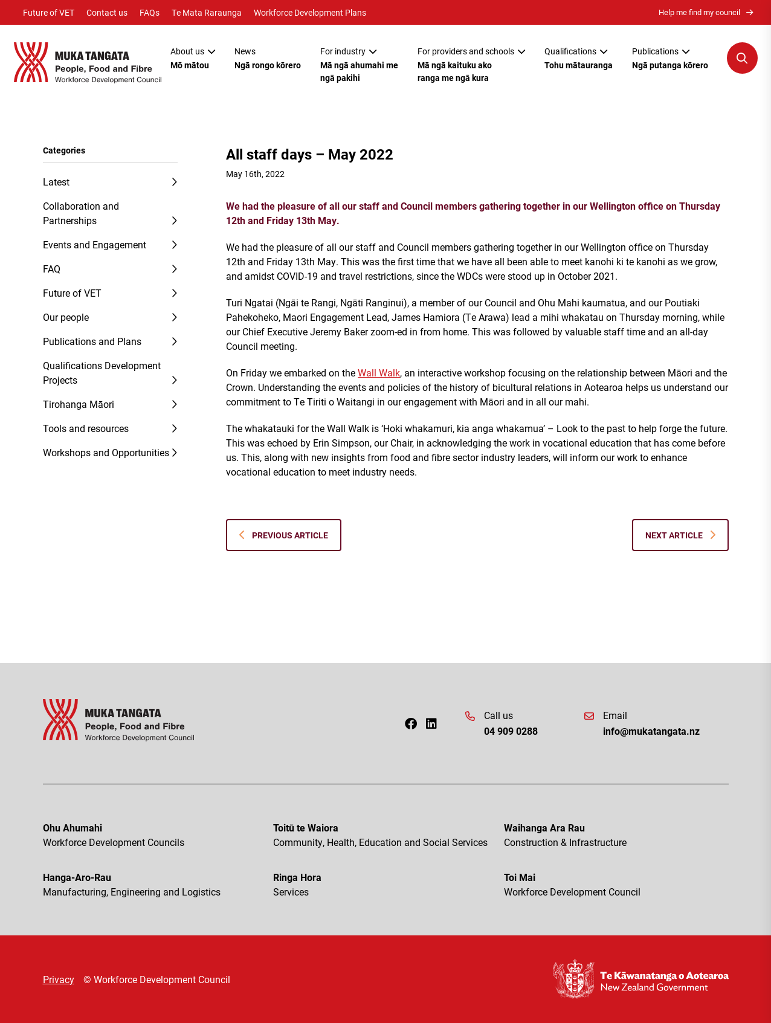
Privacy (58, 979)
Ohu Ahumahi (155, 835)
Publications (670, 58)
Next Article (680, 535)
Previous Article (283, 535)
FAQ (51, 268)
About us (192, 58)
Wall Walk (379, 372)
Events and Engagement (94, 244)
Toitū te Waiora (385, 835)
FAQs (150, 12)
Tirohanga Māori (78, 404)
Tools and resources (86, 428)
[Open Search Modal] (742, 58)
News (267, 58)
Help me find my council (706, 12)
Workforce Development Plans (310, 12)
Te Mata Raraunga (207, 12)
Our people (66, 317)
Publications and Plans (92, 341)
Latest (56, 181)
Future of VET (48, 12)
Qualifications (578, 58)
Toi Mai (616, 885)
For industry (359, 64)
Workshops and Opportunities (106, 452)
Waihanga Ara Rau (616, 835)
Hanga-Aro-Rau (155, 885)
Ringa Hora (385, 885)
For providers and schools (471, 64)
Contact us (106, 12)
